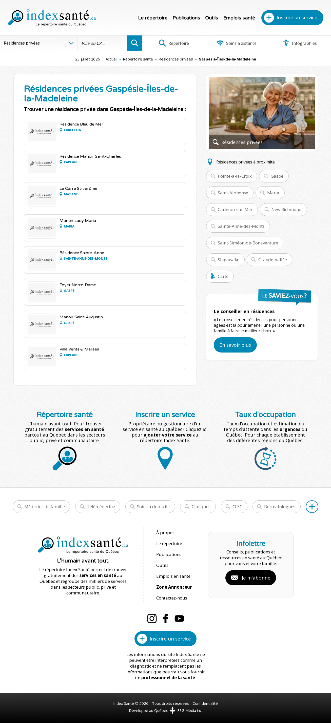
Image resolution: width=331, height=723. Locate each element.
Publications (186, 18)
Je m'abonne (256, 577)
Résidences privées (176, 58)
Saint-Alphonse (233, 193)
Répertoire (174, 43)
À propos (165, 532)
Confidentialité (205, 703)
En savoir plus (235, 345)
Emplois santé (239, 18)
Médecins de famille (44, 506)
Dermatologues (279, 506)
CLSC (237, 506)
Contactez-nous (171, 598)
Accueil (111, 58)
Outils (211, 18)
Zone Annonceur (174, 587)
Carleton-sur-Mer (235, 209)
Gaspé (277, 176)
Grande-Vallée (272, 259)
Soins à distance (236, 43)
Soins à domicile (153, 506)
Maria (273, 193)
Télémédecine (101, 506)
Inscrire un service (297, 17)
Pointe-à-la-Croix (235, 176)
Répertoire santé (138, 58)
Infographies (299, 43)
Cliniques (201, 506)
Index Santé (123, 703)
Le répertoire (152, 18)
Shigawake (228, 259)
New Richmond (286, 209)
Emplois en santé (173, 576)
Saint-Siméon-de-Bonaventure (248, 243)
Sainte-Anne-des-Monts (241, 226)
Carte (223, 276)
